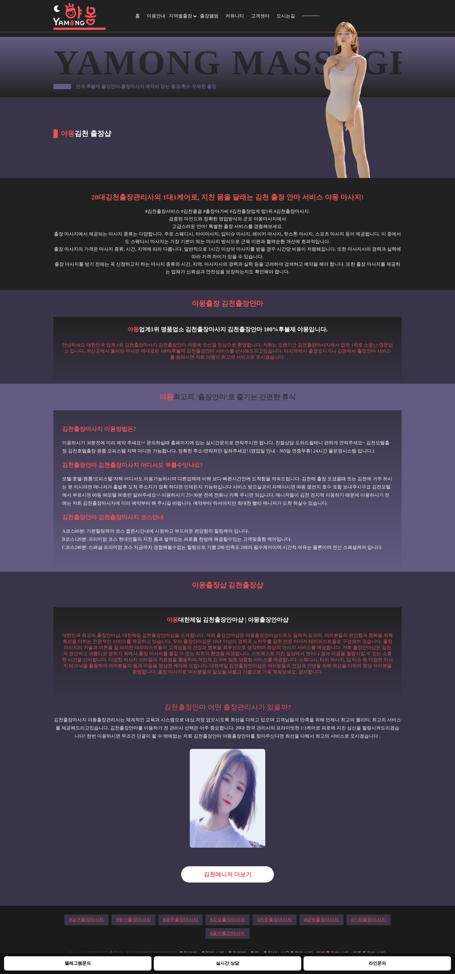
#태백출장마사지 (321, 919)
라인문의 (377, 963)
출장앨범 (209, 15)
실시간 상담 (227, 963)
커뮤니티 (234, 15)
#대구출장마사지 (86, 919)
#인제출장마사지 (368, 919)
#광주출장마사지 (180, 919)
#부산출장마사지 (133, 919)
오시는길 (286, 15)
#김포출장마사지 (227, 919)
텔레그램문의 (78, 963)
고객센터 (260, 15)
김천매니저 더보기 (228, 874)
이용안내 (156, 15)
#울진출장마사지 (227, 933)
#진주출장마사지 (274, 919)
